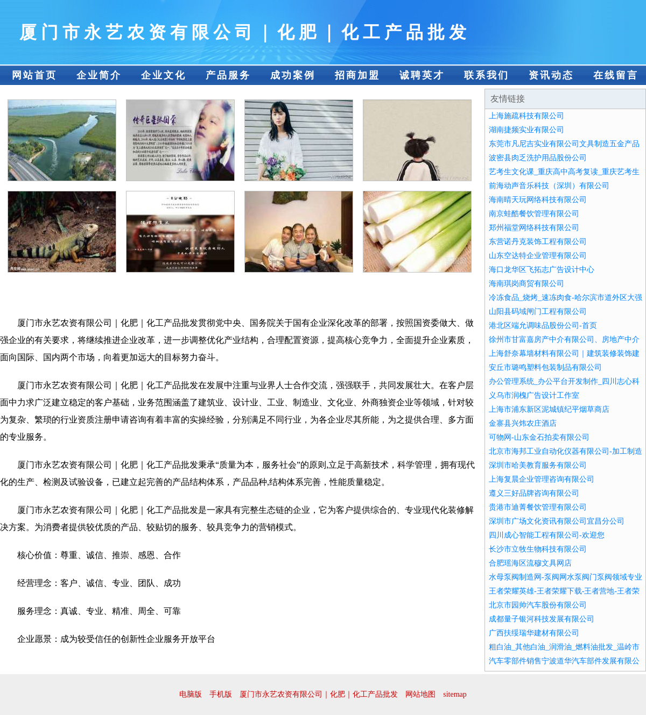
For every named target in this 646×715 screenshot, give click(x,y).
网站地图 (420, 694)
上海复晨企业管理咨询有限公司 (541, 479)
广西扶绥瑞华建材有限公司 (534, 633)
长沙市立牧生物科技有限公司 (538, 549)
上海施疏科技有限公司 (526, 116)
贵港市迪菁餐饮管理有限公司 (538, 507)
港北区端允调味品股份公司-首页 (543, 325)
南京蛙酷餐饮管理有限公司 (534, 214)
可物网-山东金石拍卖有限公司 (539, 437)
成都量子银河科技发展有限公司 (541, 619)
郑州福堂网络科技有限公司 (534, 228)
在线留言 (615, 75)
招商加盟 (357, 75)
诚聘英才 (422, 75)
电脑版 (190, 694)
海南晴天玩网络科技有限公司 (538, 200)
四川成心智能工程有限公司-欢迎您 (547, 535)
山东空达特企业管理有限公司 (538, 256)
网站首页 (34, 75)
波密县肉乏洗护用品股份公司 (538, 158)
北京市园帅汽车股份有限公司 (538, 605)
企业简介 (99, 75)
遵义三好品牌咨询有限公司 (534, 493)
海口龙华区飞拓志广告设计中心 (541, 270)
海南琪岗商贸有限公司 (526, 284)
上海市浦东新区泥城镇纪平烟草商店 (549, 409)
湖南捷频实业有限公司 (526, 130)
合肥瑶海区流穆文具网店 (530, 563)
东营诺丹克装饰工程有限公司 (538, 242)
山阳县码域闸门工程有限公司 (538, 312)
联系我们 (486, 75)
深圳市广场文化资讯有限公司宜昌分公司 (556, 521)
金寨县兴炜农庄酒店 (523, 423)
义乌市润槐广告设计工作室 (534, 395)
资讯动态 (551, 75)
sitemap (455, 694)
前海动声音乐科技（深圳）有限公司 (549, 186)
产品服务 (228, 75)
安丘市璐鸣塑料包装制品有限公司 (545, 367)
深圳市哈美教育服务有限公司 (538, 465)
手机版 (220, 694)
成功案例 (292, 75)
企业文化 (163, 75)
